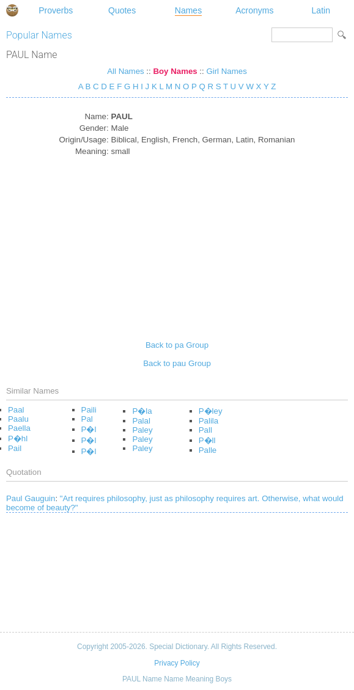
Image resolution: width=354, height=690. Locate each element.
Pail (14, 448)
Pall (205, 430)
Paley (142, 430)
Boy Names (175, 71)
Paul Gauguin (30, 498)
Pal (87, 419)
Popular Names (39, 35)
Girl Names (226, 71)
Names (188, 10)
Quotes (122, 10)
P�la (142, 411)
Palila (208, 420)
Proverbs (56, 10)
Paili (89, 409)
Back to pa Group (177, 345)
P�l (89, 429)
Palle (208, 450)
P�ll (207, 440)
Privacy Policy (176, 663)
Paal (16, 409)
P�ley (211, 411)
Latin (321, 10)
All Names (125, 71)
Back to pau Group (177, 363)
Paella (19, 428)
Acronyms (254, 10)
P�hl (18, 438)
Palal (141, 420)
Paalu (18, 419)
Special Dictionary (12, 10)
